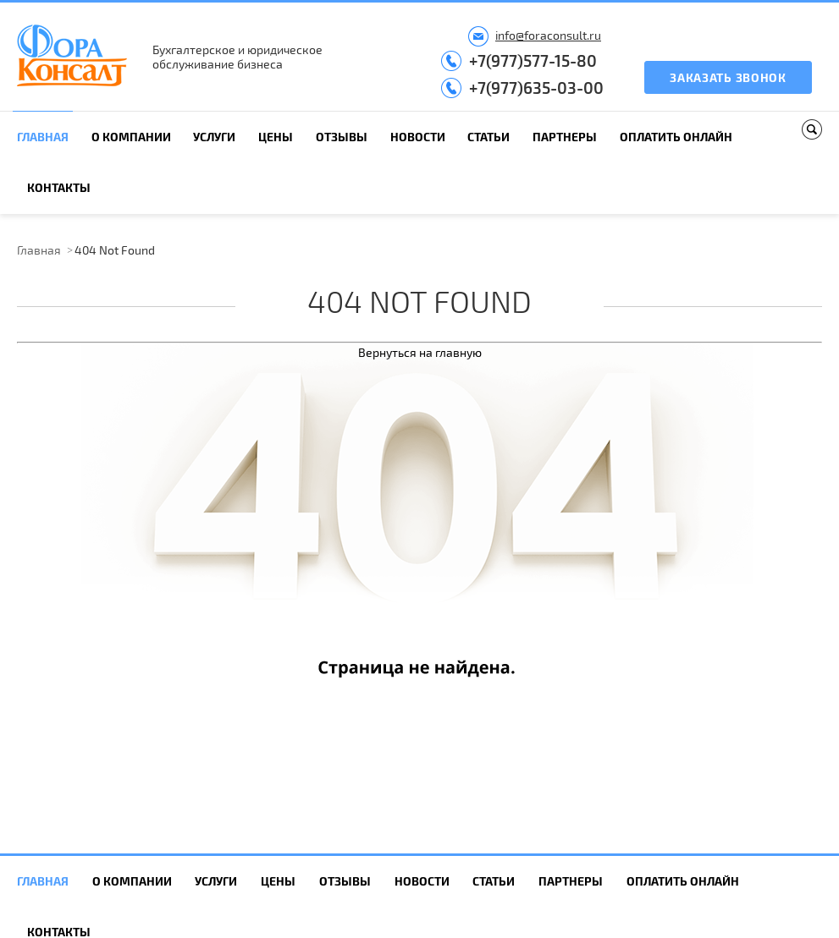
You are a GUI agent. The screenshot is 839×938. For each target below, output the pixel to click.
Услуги (214, 136)
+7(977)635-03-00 (536, 87)
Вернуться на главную (420, 352)
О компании (131, 136)
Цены (275, 136)
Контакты (59, 187)
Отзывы (341, 136)
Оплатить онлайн (676, 136)
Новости (417, 136)
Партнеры (565, 136)
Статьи (488, 136)
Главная (43, 136)
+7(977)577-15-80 (533, 60)
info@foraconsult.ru (548, 35)
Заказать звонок (728, 77)
